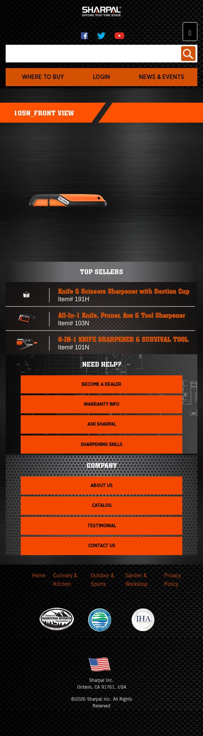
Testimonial (101, 526)
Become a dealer (101, 384)
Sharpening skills (101, 444)
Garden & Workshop (136, 581)
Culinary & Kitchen (65, 581)
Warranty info (101, 404)
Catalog (101, 505)
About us (101, 485)
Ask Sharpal (101, 424)
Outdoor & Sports (102, 581)
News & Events (161, 77)
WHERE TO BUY (43, 77)
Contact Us (101, 545)
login (101, 77)
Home (39, 576)
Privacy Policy (172, 581)
